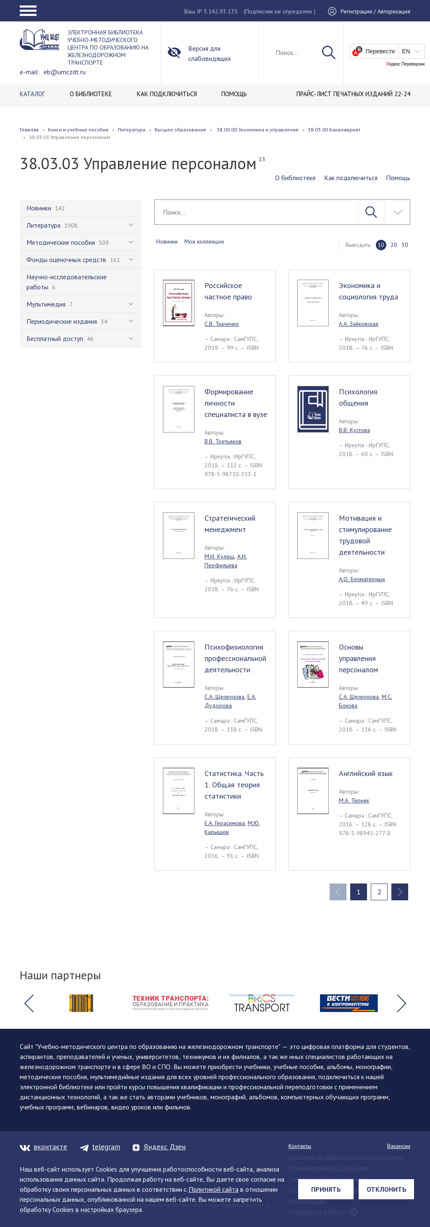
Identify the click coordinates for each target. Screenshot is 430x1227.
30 (404, 245)
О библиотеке (295, 177)
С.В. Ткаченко (222, 324)
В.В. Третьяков (223, 441)
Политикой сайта (214, 1189)
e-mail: (29, 72)
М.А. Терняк (354, 800)
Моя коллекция (204, 241)
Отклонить (386, 1189)
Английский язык (366, 773)
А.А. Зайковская (358, 324)
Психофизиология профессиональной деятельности (235, 658)
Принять (326, 1189)
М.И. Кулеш (219, 556)
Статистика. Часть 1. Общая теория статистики (234, 784)
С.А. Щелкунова (224, 696)
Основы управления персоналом (358, 658)
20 (394, 245)
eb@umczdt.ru (65, 72)
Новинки (167, 241)
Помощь (398, 177)
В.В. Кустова (354, 430)
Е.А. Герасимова (225, 823)
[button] (28, 1003)
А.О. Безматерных (362, 579)
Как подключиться (351, 177)
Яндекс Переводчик (405, 64)
